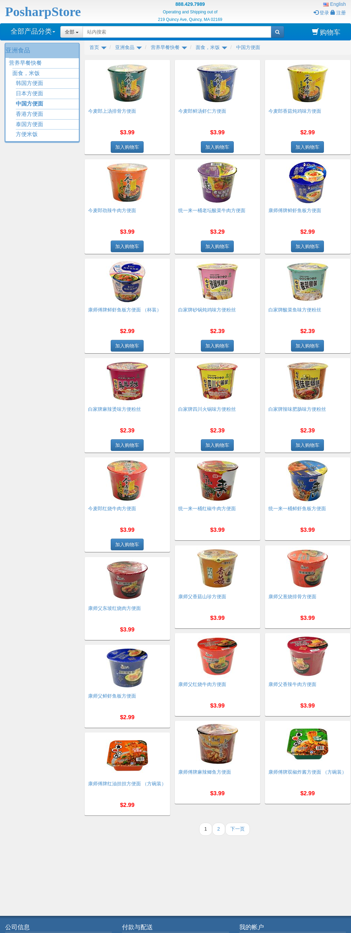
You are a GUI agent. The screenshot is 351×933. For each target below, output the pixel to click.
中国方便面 (29, 104)
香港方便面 (29, 114)
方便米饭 (27, 134)
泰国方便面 (29, 124)
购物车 (326, 32)
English (334, 4)
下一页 (237, 829)
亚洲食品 (17, 50)
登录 (321, 12)
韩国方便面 (29, 83)
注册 (338, 12)
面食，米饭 (26, 73)
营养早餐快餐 (25, 63)
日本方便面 (29, 93)
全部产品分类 (33, 31)
